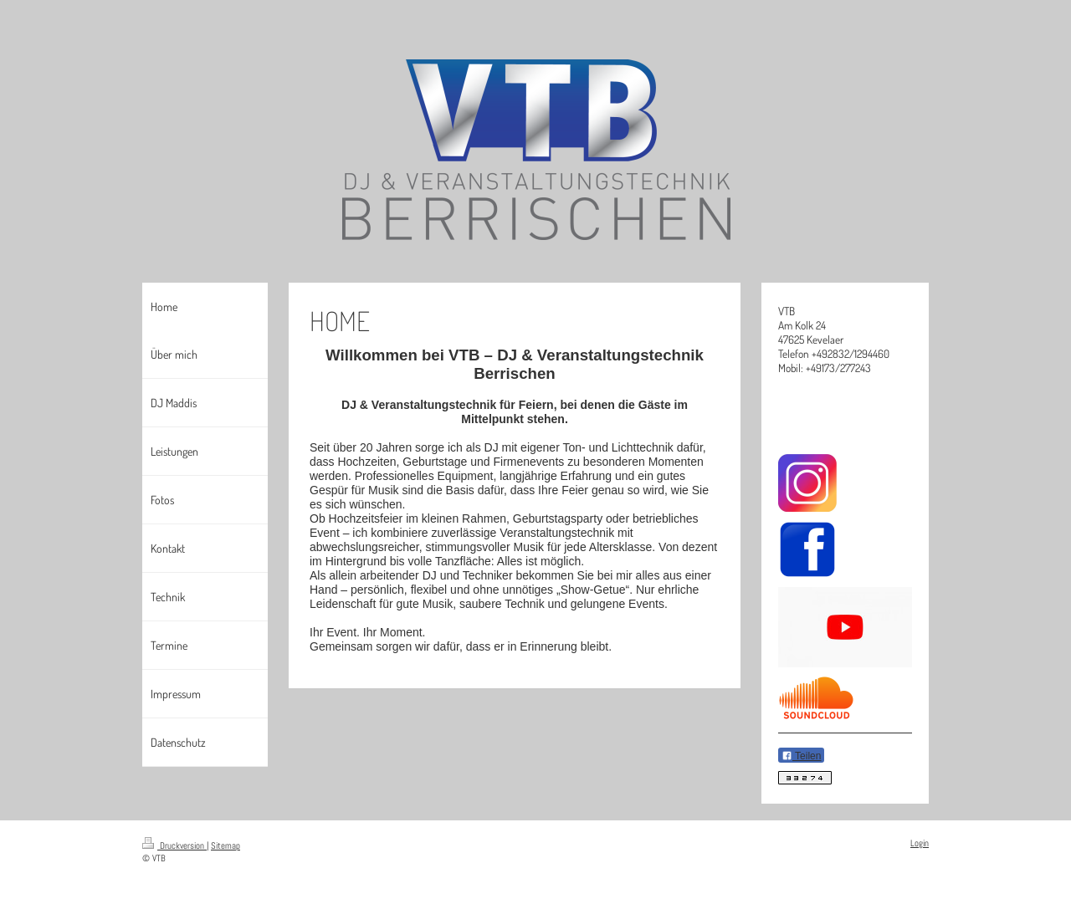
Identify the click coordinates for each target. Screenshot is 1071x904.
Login (919, 843)
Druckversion (174, 845)
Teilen (801, 756)
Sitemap (225, 845)
